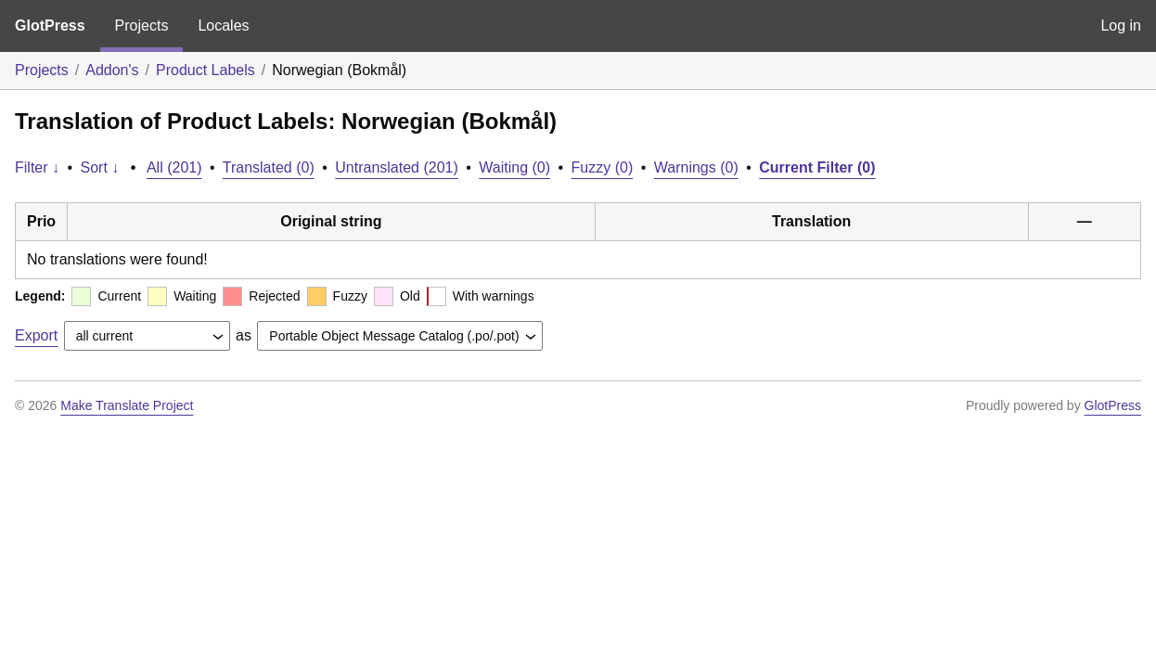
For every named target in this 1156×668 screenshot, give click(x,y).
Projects (142, 25)
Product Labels (205, 70)
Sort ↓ (100, 167)
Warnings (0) (696, 167)
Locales (223, 25)
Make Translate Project (126, 405)
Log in (1120, 25)
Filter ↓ (37, 167)
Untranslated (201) (396, 167)
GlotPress (50, 25)
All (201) (174, 167)
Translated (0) (269, 167)
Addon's (111, 70)
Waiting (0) (514, 167)
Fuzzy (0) (603, 167)
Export (36, 335)
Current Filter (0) (817, 167)
